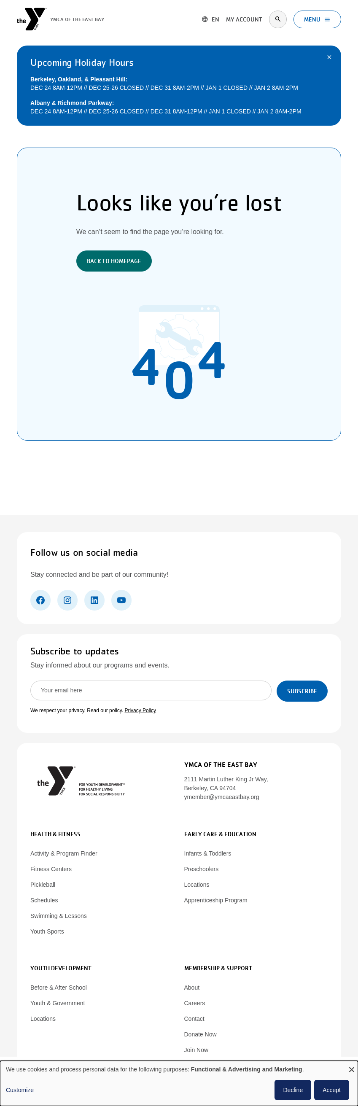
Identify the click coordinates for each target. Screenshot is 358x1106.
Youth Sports (47, 931)
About (192, 987)
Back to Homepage (114, 261)
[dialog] (179, 1083)
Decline (293, 1090)
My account (244, 19)
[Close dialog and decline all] (351, 1066)
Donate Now (200, 1034)
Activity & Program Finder (63, 853)
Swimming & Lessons (58, 915)
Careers (194, 1003)
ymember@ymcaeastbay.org (221, 797)
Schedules (44, 900)
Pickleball (42, 884)
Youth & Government (57, 1003)
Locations (197, 884)
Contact (194, 1018)
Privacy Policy (140, 710)
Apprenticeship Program (216, 900)
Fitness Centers (51, 869)
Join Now (196, 1050)
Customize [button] (20, 1090)
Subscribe (302, 691)
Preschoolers (201, 869)
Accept (332, 1090)
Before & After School (58, 987)
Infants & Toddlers (207, 853)
